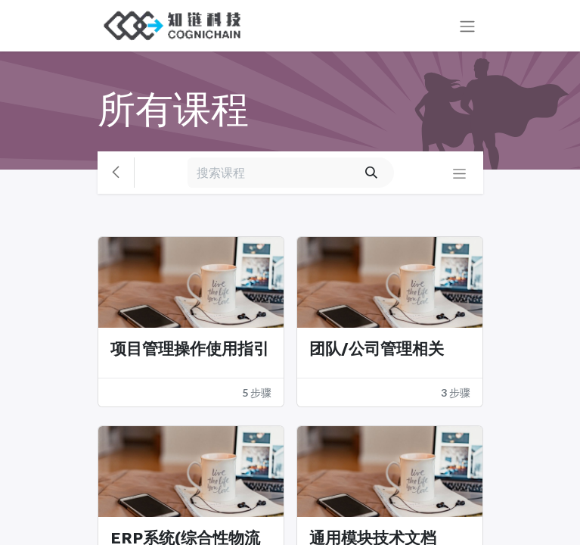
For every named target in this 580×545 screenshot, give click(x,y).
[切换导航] (467, 26)
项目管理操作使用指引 (189, 349)
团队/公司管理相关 (376, 349)
